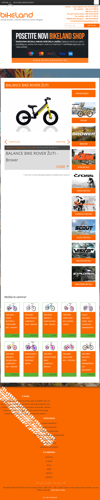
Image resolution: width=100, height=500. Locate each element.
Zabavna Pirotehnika (49, 447)
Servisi (24, 2)
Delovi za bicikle (49, 427)
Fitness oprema (49, 439)
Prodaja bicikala (20, 148)
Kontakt (30, 2)
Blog (14, 2)
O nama (10, 3)
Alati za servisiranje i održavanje (49, 435)
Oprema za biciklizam (49, 431)
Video (19, 2)
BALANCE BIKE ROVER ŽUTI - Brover (32, 156)
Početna (4, 2)
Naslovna (9, 148)
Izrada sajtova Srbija (57, 490)
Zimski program (49, 443)
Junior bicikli (31, 148)
